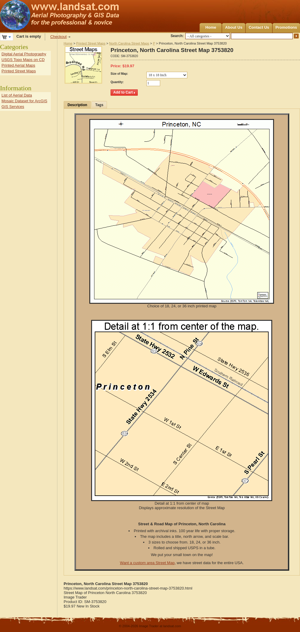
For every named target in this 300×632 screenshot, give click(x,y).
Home (210, 27)
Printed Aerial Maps (18, 65)
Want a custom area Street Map (147, 563)
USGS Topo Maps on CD (23, 59)
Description (77, 105)
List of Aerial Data (16, 95)
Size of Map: (119, 73)
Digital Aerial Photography (23, 54)
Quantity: (117, 82)
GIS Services (12, 106)
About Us (233, 27)
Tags (99, 105)
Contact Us (259, 27)
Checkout (58, 36)
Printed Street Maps (90, 43)
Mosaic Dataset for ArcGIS (24, 101)
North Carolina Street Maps (129, 43)
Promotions (286, 27)
